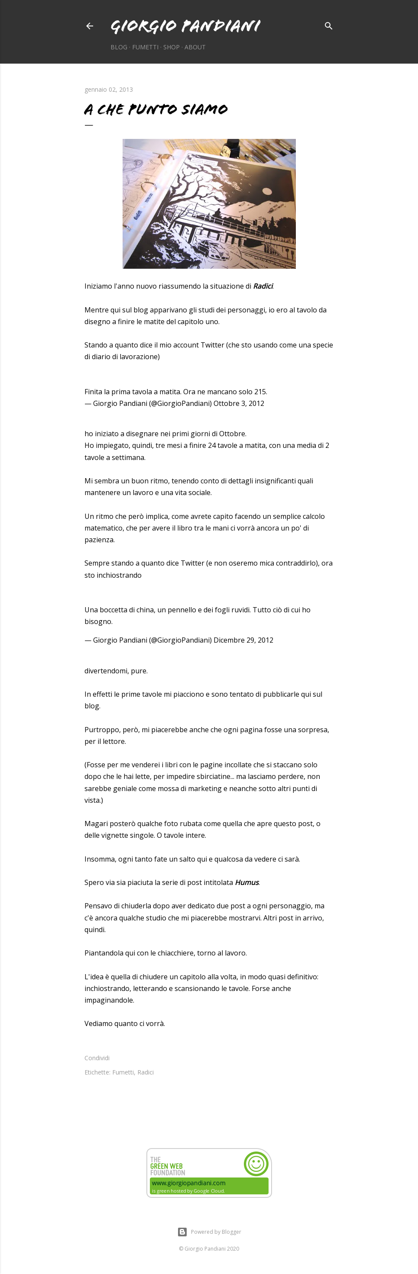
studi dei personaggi (231, 310)
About (195, 47)
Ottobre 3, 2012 (239, 403)
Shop (171, 47)
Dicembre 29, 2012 (243, 640)
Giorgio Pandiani (185, 26)
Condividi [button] (97, 1058)
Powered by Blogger (209, 1232)
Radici (145, 1072)
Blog (118, 47)
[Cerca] (329, 24)
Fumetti (145, 47)
